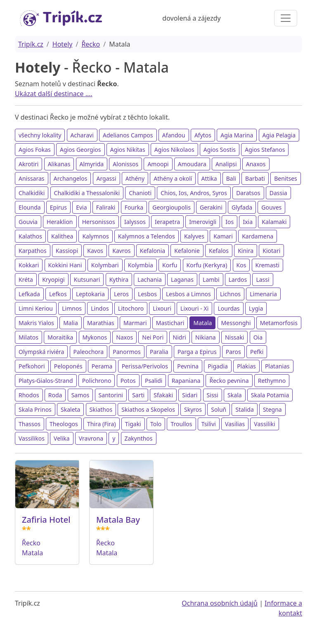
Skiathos (101, 409)
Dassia (278, 193)
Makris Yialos (36, 323)
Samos (80, 395)
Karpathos (33, 251)
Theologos (64, 424)
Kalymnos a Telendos (146, 236)
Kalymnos (95, 236)
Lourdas (228, 308)
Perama (102, 366)
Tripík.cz (30, 44)
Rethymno (272, 380)
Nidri (179, 337)
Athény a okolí (173, 178)
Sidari (189, 395)
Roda (55, 395)
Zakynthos (139, 438)
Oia (258, 337)
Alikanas (59, 164)
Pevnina (188, 366)
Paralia (159, 352)
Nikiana (205, 337)
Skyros (193, 409)
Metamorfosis (279, 323)
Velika (62, 438)
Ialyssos (135, 222)
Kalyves (194, 236)
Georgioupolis (171, 207)
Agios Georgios (80, 149)
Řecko (90, 44)
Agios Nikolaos (174, 149)
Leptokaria (90, 294)
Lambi (211, 279)
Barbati (255, 178)
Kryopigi (53, 279)
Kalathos (30, 236)
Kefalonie (186, 251)
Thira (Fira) (101, 424)
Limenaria (263, 294)
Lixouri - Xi (194, 308)
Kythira (118, 279)
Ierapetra (167, 222)
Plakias (246, 366)
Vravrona (91, 438)
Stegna (272, 409)
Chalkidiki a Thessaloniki (87, 193)
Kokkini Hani (65, 265)
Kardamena (257, 236)
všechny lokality (40, 135)
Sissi (212, 395)
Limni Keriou (36, 308)
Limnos (72, 308)
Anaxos (256, 164)
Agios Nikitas (127, 149)
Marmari (135, 323)
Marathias (100, 323)
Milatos (28, 337)
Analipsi (226, 164)
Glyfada (242, 207)
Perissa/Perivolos (145, 366)
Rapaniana (186, 380)
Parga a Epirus (197, 352)
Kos (241, 265)
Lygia (256, 308)
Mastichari (170, 323)
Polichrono (96, 380)
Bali (231, 178)
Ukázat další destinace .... (53, 93)
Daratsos (248, 193)
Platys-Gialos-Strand (46, 380)
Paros (233, 352)
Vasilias (235, 424)
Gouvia (28, 222)
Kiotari (271, 251)
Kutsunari (87, 279)
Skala (234, 395)
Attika (209, 178)
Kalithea (62, 236)
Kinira (245, 251)
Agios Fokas (35, 149)
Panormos (127, 352)
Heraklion (60, 222)
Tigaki (133, 424)
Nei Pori (152, 337)
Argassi (106, 178)
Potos (128, 380)
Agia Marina (236, 135)
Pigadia (218, 366)
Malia (70, 323)
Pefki (256, 352)
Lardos (238, 279)
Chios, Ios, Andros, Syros (194, 193)
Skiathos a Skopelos (148, 409)
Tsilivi (208, 424)
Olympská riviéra (41, 352)
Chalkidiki (32, 193)
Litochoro (131, 308)
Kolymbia (140, 265)
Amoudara (192, 164)
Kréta (26, 279)
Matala (202, 323)
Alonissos (125, 164)
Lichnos (230, 294)
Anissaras (32, 178)
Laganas (182, 279)
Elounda (30, 207)
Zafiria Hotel (46, 519)
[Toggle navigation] (285, 18)
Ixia (248, 222)
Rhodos (29, 395)
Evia (81, 207)
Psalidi (153, 380)
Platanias (277, 366)
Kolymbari (105, 265)
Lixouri (162, 308)
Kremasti (267, 265)
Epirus (58, 207)
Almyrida (92, 164)
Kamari (223, 236)
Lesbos (147, 294)
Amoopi (157, 164)
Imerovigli (202, 222)
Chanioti (140, 193)
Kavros (121, 251)
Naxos (124, 337)
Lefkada (29, 294)
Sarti (138, 395)
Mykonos (95, 337)
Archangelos (71, 178)
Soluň (218, 409)
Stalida (244, 409)
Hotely (62, 44)
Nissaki (234, 337)
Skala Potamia (270, 395)
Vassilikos (32, 438)
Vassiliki (264, 424)
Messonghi (236, 323)
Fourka (134, 207)
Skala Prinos (35, 409)
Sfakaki (163, 395)
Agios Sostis (219, 149)
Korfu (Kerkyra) (207, 265)
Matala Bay (118, 519)
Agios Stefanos (265, 149)
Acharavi (82, 135)
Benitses (285, 178)
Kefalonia (152, 251)
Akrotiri (28, 164)
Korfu (169, 265)
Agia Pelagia (279, 135)
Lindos (100, 308)
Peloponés (68, 366)
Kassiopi (67, 251)
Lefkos (58, 294)
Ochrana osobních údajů (220, 603)
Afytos (202, 135)
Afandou (173, 135)
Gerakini (211, 207)
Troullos (181, 424)
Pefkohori (32, 366)
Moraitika (60, 337)
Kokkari (29, 265)
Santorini (111, 395)
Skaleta (70, 409)
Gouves (271, 207)
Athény (134, 178)
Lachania (149, 279)
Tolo (155, 424)
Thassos (29, 424)
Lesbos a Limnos (188, 294)
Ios (229, 222)
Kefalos (219, 251)
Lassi (262, 279)
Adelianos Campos (128, 135)
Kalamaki (274, 222)
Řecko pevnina (228, 380)
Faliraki (106, 207)
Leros (121, 294)
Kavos (95, 251)
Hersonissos (98, 222)
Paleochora (88, 352)
